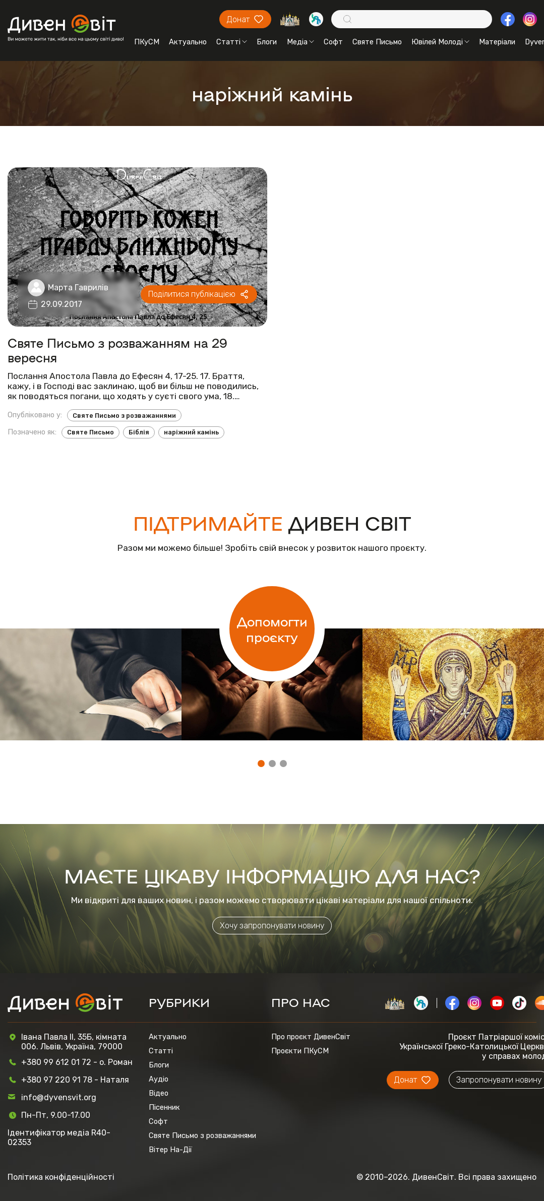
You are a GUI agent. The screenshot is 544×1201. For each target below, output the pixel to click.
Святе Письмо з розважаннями (124, 415)
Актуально (188, 41)
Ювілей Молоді (440, 41)
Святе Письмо (377, 41)
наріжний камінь (191, 432)
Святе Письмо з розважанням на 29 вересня (117, 349)
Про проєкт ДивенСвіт (310, 1036)
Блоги (267, 41)
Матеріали (497, 41)
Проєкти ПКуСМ (300, 1050)
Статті (231, 41)
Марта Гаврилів (78, 287)
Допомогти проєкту (272, 628)
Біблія (139, 432)
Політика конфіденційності (61, 1177)
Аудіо (158, 1079)
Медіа (300, 41)
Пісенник (164, 1107)
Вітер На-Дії (170, 1149)
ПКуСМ (146, 41)
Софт (333, 41)
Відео (158, 1093)
